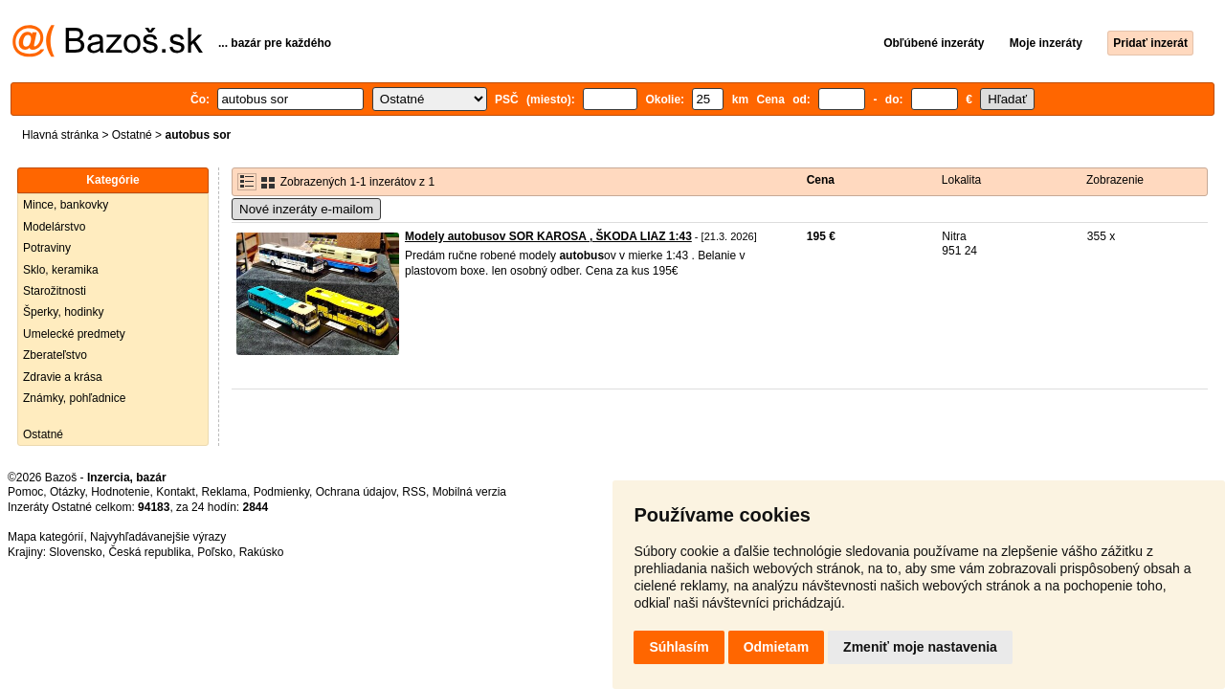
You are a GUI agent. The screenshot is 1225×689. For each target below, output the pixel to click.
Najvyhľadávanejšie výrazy (158, 537)
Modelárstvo (54, 226)
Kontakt (175, 492)
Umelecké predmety (74, 334)
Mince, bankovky (65, 204)
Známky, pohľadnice (74, 398)
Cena (821, 180)
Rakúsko (261, 552)
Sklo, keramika (61, 270)
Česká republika (149, 552)
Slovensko (75, 552)
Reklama (224, 492)
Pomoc (25, 492)
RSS (414, 492)
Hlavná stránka (60, 135)
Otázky (67, 492)
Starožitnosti (54, 291)
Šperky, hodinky (63, 312)
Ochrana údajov (356, 492)
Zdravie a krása (62, 377)
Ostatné (132, 135)
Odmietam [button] (776, 647)
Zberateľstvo (55, 355)
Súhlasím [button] (678, 647)
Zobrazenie (1115, 180)
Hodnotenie (120, 492)
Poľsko (215, 552)
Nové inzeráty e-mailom (306, 209)
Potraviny (47, 248)
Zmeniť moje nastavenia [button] (920, 647)
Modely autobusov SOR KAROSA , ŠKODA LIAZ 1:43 (548, 236)
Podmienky (281, 492)
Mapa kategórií (45, 537)
